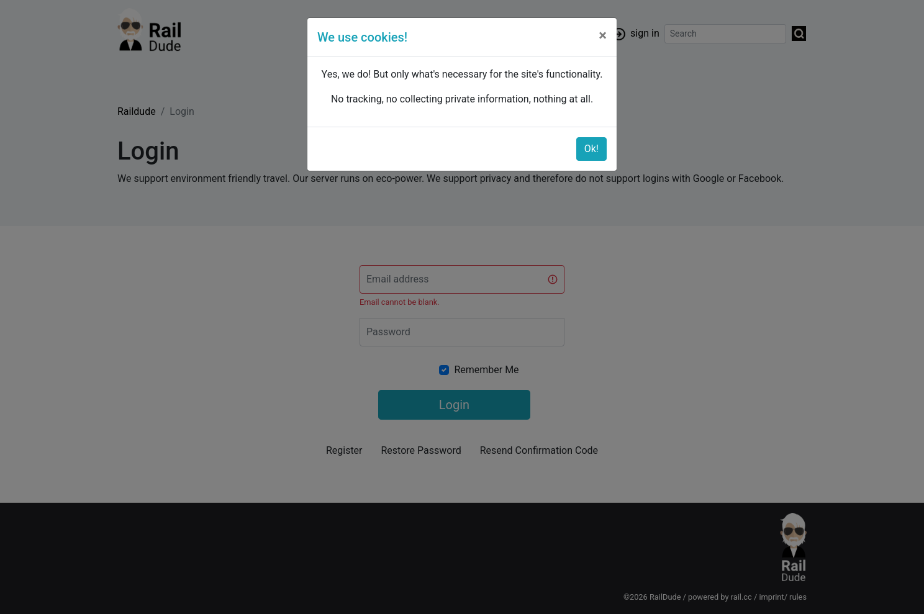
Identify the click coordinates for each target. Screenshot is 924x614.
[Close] (603, 35)
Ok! (591, 149)
